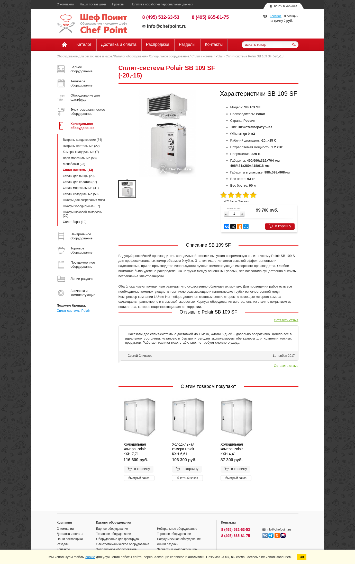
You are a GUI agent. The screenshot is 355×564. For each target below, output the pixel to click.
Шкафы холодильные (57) (81, 206)
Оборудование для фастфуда (117, 539)
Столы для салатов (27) (80, 182)
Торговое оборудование (174, 534)
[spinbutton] (234, 213)
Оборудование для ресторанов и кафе (84, 56)
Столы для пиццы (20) (79, 176)
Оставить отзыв (286, 320)
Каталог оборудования (130, 56)
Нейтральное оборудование (177, 529)
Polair (220, 56)
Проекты (118, 4)
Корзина (275, 16)
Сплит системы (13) (78, 170)
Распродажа (157, 44)
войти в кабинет (285, 6)
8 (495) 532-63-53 (160, 17)
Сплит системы (202, 56)
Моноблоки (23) (74, 164)
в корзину (279, 226)
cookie (90, 557)
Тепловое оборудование (113, 534)
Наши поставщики (93, 4)
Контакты (214, 44)
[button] (242, 214)
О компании (65, 4)
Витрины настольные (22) (81, 146)
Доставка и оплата (118, 44)
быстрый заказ (139, 478)
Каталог (84, 44)
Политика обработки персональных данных (162, 4)
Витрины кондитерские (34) (82, 140)
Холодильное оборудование (169, 56)
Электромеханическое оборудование (122, 544)
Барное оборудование (112, 529)
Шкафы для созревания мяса (84, 200)
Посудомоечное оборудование (179, 539)
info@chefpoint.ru (164, 26)
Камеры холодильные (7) (81, 152)
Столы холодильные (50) (81, 194)
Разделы (187, 44)
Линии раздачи (167, 544)
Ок (302, 557)
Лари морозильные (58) (80, 158)
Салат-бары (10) (75, 222)
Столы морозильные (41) (81, 188)
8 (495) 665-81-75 (210, 17)
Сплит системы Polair (73, 311)
